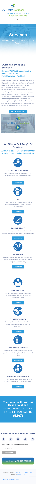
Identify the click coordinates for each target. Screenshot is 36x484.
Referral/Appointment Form (11, 479)
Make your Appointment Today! (18, 15)
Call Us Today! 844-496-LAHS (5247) (18, 13)
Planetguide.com (21, 474)
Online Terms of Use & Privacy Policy (24, 472)
